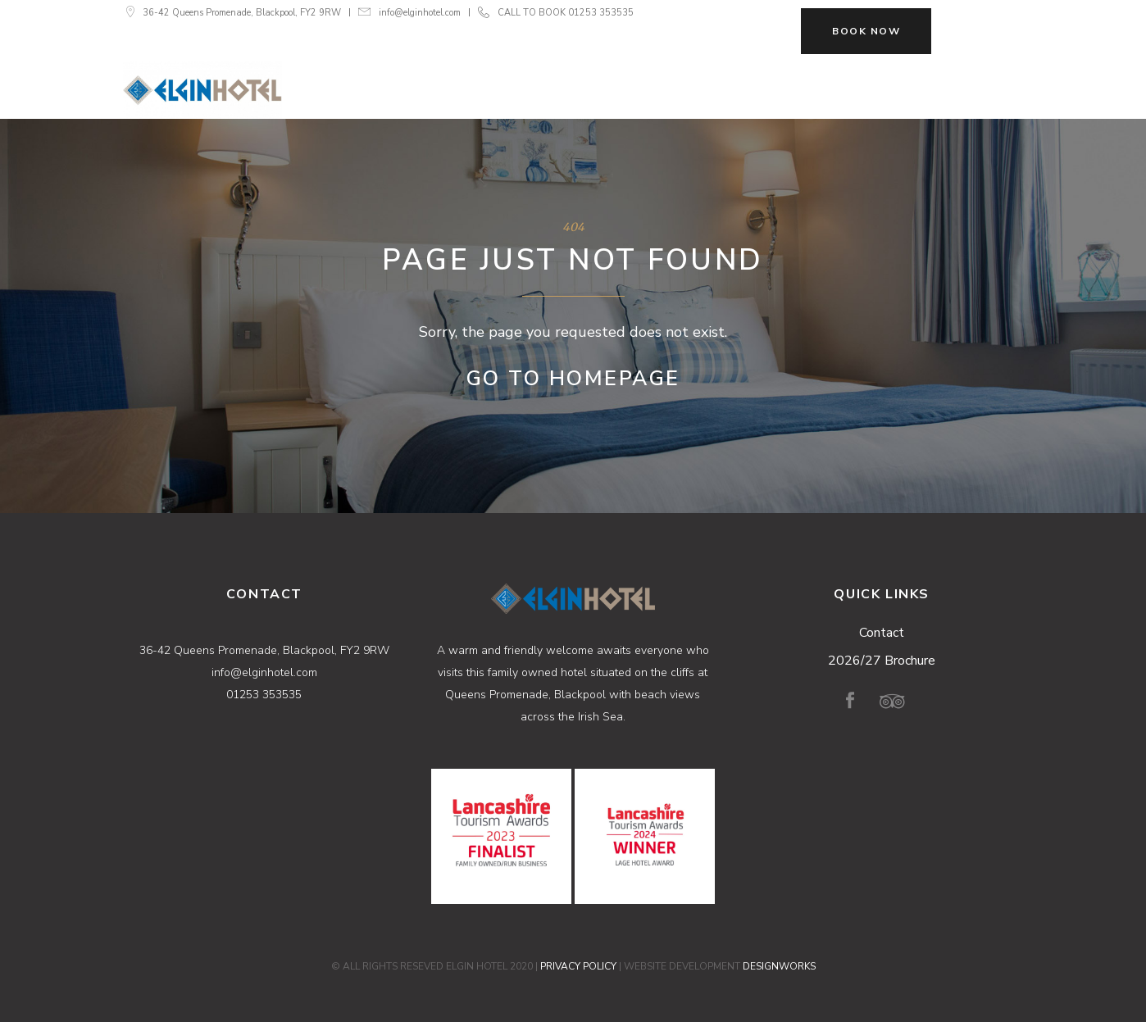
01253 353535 (601, 13)
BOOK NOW (866, 31)
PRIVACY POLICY (578, 966)
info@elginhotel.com (420, 13)
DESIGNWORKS (779, 966)
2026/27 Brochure (881, 661)
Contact (881, 633)
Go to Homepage (573, 379)
